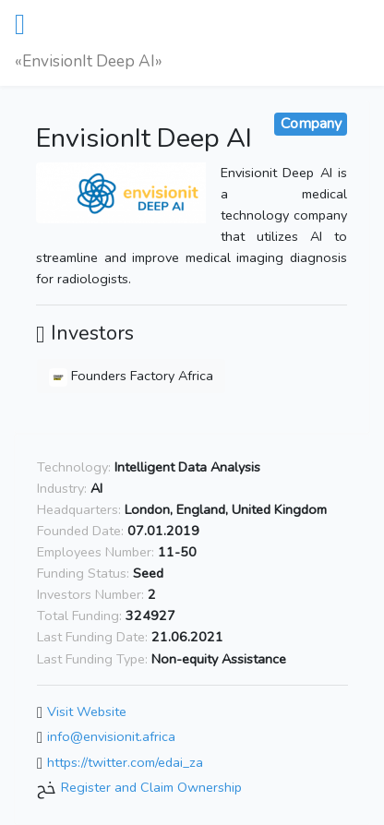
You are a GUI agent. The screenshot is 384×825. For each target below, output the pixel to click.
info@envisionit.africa (111, 737)
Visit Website (86, 711)
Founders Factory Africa (131, 375)
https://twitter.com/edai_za (125, 762)
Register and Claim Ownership (151, 788)
